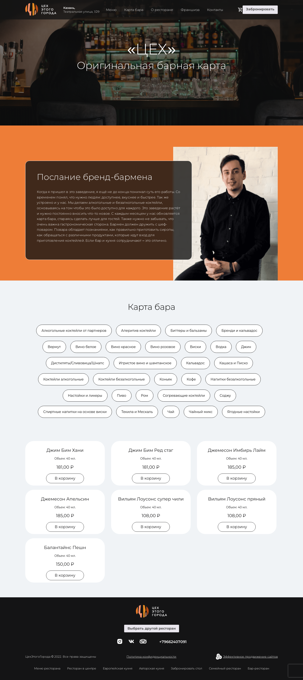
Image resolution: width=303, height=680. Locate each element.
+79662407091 (173, 642)
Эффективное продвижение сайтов (250, 656)
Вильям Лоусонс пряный (237, 499)
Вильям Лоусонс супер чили (151, 499)
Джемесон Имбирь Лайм (237, 450)
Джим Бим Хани (65, 450)
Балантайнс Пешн (65, 547)
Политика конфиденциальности (151, 656)
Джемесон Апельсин (65, 499)
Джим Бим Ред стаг (151, 450)
